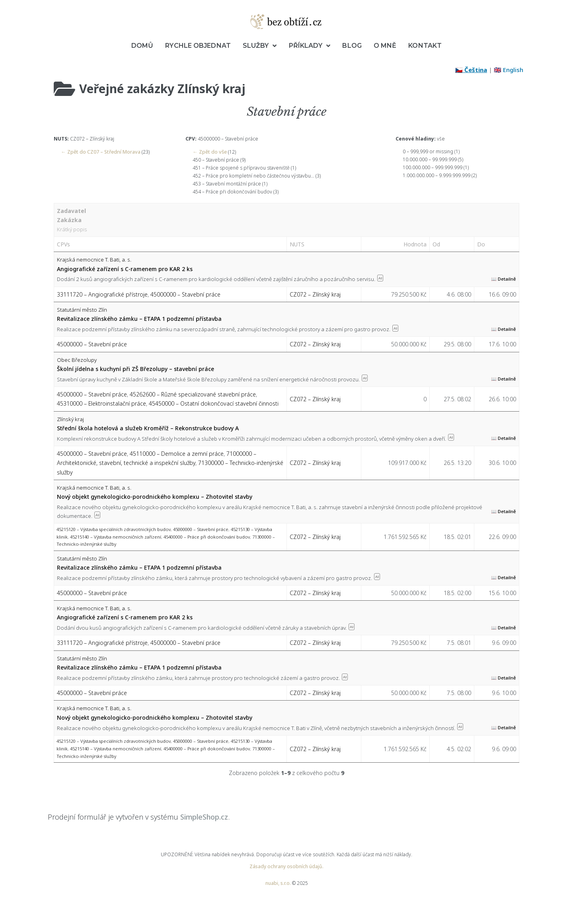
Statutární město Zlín (82, 309)
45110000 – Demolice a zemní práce (177, 453)
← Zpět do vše (209, 151)
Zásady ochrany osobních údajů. (286, 866)
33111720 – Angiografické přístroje (102, 293)
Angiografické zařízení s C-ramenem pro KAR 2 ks (125, 268)
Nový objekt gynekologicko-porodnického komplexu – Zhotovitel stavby (154, 496)
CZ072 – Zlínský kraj (315, 293)
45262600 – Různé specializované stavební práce (193, 394)
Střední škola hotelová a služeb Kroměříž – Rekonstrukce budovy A (148, 428)
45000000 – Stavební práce (185, 293)
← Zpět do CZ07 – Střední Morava (99, 151)
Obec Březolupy (77, 359)
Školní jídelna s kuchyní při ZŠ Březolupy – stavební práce (135, 368)
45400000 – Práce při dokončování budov (207, 536)
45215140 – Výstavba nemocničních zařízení (115, 536)
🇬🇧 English (508, 70)
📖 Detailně (503, 278)
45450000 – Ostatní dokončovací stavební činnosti (214, 403)
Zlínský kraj (70, 418)
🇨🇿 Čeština (471, 70)
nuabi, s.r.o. (278, 882)
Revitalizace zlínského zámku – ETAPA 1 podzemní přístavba (139, 318)
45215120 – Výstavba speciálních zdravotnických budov (114, 529)
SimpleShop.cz (204, 816)
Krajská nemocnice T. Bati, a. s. (94, 259)
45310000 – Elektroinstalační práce (101, 403)
